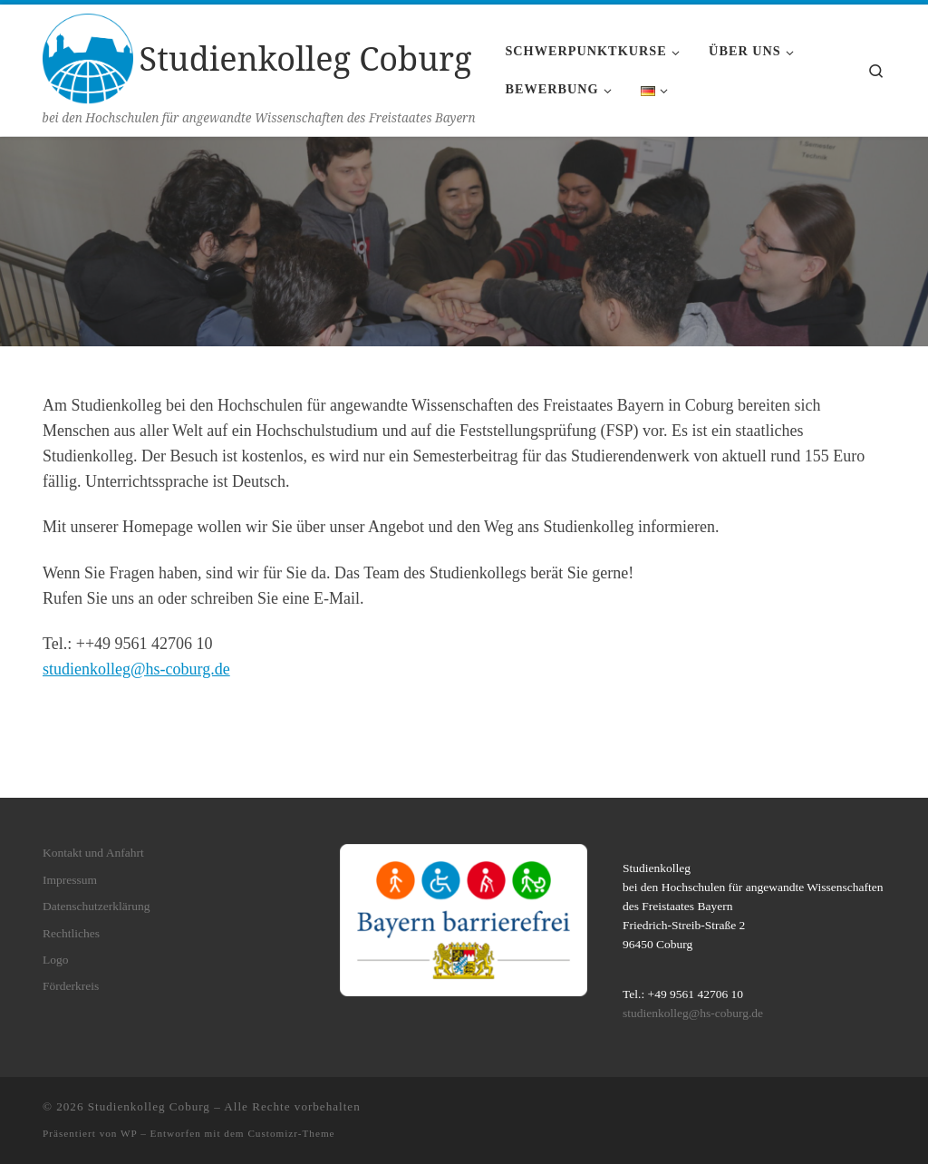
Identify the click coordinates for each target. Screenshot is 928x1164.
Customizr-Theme (290, 1133)
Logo (56, 959)
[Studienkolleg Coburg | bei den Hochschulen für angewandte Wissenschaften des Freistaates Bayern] (88, 56)
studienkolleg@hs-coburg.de (136, 669)
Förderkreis (71, 986)
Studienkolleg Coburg (149, 1106)
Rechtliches (71, 932)
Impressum (70, 880)
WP (129, 1133)
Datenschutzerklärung (96, 906)
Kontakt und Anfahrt (93, 852)
